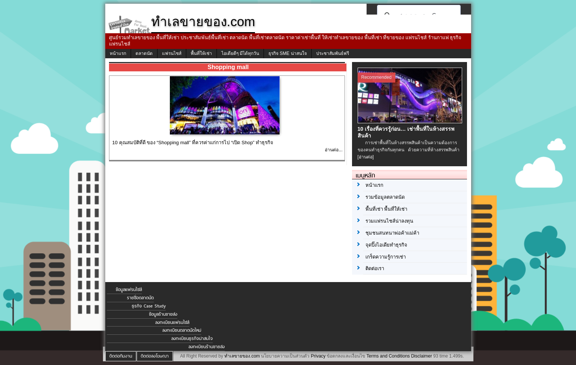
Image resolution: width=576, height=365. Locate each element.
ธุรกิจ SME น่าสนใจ (287, 53)
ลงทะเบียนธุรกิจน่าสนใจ (192, 338)
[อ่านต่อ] (366, 157)
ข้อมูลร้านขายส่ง (163, 314)
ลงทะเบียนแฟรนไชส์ (172, 322)
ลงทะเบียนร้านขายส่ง (207, 346)
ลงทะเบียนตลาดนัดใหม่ (181, 330)
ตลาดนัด (144, 53)
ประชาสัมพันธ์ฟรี (332, 53)
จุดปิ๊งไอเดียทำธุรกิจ (386, 245)
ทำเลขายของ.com (242, 356)
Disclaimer (421, 356)
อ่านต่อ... (333, 149)
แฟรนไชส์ (171, 53)
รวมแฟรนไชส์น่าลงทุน (389, 221)
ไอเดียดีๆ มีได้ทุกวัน (240, 53)
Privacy (318, 356)
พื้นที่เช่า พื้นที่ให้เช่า (386, 209)
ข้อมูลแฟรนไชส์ (129, 289)
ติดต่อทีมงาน (120, 356)
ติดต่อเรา (374, 268)
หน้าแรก (118, 53)
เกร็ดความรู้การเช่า (385, 257)
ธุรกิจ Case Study (149, 306)
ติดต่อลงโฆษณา (155, 356)
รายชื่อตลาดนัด (140, 297)
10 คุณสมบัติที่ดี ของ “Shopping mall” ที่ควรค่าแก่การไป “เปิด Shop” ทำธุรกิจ (193, 142)
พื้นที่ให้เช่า (201, 53)
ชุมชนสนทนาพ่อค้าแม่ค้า (392, 233)
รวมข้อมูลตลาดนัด (385, 197)
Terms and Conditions (388, 356)
